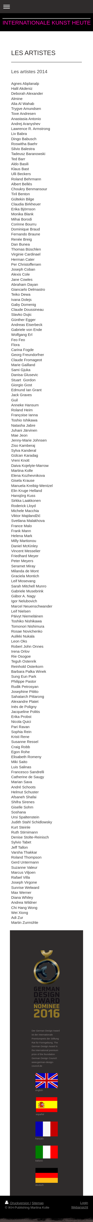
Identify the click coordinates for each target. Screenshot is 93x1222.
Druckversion (17, 1203)
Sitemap (38, 1203)
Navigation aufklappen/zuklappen (46, 6)
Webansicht (79, 1207)
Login (84, 1203)
